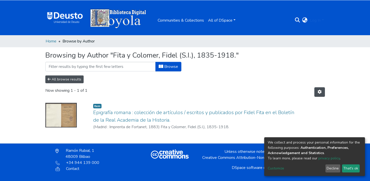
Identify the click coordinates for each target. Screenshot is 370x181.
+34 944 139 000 (77, 162)
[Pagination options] (319, 92)
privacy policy (329, 158)
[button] (304, 20)
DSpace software (247, 167)
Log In (315, 20)
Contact (67, 168)
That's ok (350, 168)
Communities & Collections (181, 20)
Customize (276, 168)
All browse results (64, 79)
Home (51, 41)
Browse (168, 66)
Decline (333, 168)
